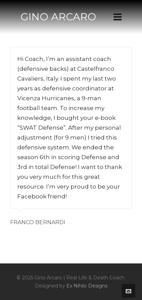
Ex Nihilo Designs (86, 286)
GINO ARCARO (58, 16)
